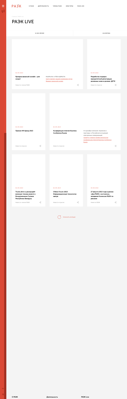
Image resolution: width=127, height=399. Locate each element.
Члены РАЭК (109, 397)
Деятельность (40, 397)
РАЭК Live (62, 397)
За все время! (26, 33)
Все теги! (106, 33)
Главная (14, 16)
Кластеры (85, 397)
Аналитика (66, 33)
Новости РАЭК (95, 203)
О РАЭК (15, 397)
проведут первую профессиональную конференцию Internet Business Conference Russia (97, 141)
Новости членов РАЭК (22, 85)
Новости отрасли (96, 85)
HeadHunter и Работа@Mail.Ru (55, 77)
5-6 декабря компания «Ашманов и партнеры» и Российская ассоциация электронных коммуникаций (95, 134)
